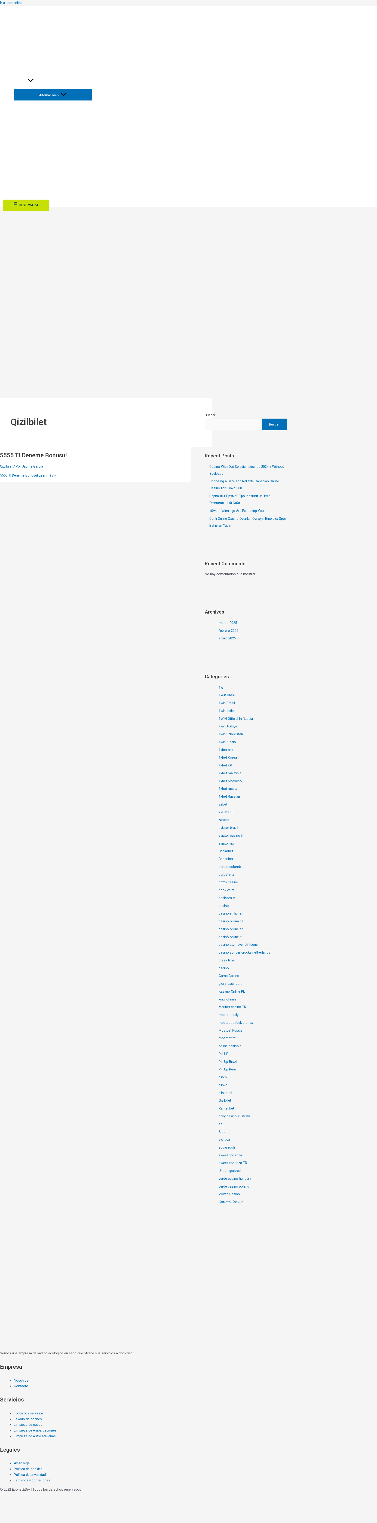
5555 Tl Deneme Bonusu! (33, 455)
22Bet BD (226, 812)
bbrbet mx (226, 874)
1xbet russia (228, 789)
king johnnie (227, 999)
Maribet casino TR (232, 1007)
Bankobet (226, 851)
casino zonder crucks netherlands (244, 952)
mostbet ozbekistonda (236, 1023)
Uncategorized (230, 1171)
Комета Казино (231, 1202)
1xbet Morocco (230, 781)
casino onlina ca (231, 921)
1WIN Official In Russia (236, 719)
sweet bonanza (230, 1155)
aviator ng (226, 843)
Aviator (224, 820)
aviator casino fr (231, 835)
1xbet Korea (228, 757)
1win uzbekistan (231, 734)
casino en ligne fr (232, 913)
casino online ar (231, 929)
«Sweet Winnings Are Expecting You (236, 511)
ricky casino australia (235, 1116)
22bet (223, 804)
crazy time (227, 960)
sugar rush (227, 1147)
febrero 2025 (228, 631)
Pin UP (223, 1054)
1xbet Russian (229, 796)
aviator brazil (228, 828)
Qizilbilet (6, 466)
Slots (223, 1132)
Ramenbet (226, 1108)
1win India (226, 711)
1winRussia (227, 742)
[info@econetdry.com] (23, 9)
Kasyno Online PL (232, 991)
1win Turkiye (228, 726)
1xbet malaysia (230, 773)
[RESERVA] (26, 205)
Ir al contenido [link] (11, 3)
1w (221, 687)
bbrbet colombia (231, 867)
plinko (223, 1085)
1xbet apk (226, 750)
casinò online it (230, 937)
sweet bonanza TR (233, 1163)
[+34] (20, 15)
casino (224, 906)
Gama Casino (229, 976)
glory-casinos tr (231, 984)
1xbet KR (225, 765)
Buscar (210, 415)
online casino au (231, 1046)
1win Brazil (227, 703)
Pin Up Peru (227, 1069)
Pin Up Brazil (228, 1062)
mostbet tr (227, 1038)
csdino (224, 968)
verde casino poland (234, 1186)
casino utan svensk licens (238, 944)
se (220, 1124)
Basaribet (226, 859)
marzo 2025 (228, 623)
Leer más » (28, 475)
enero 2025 (227, 638)
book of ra (227, 890)
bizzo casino (228, 882)
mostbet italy (229, 1015)
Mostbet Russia (230, 1030)
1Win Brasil (227, 695)
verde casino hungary (235, 1178)
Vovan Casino (229, 1194)
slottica (224, 1139)
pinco (223, 1077)
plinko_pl (225, 1093)
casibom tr (227, 898)
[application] (31, 81)
